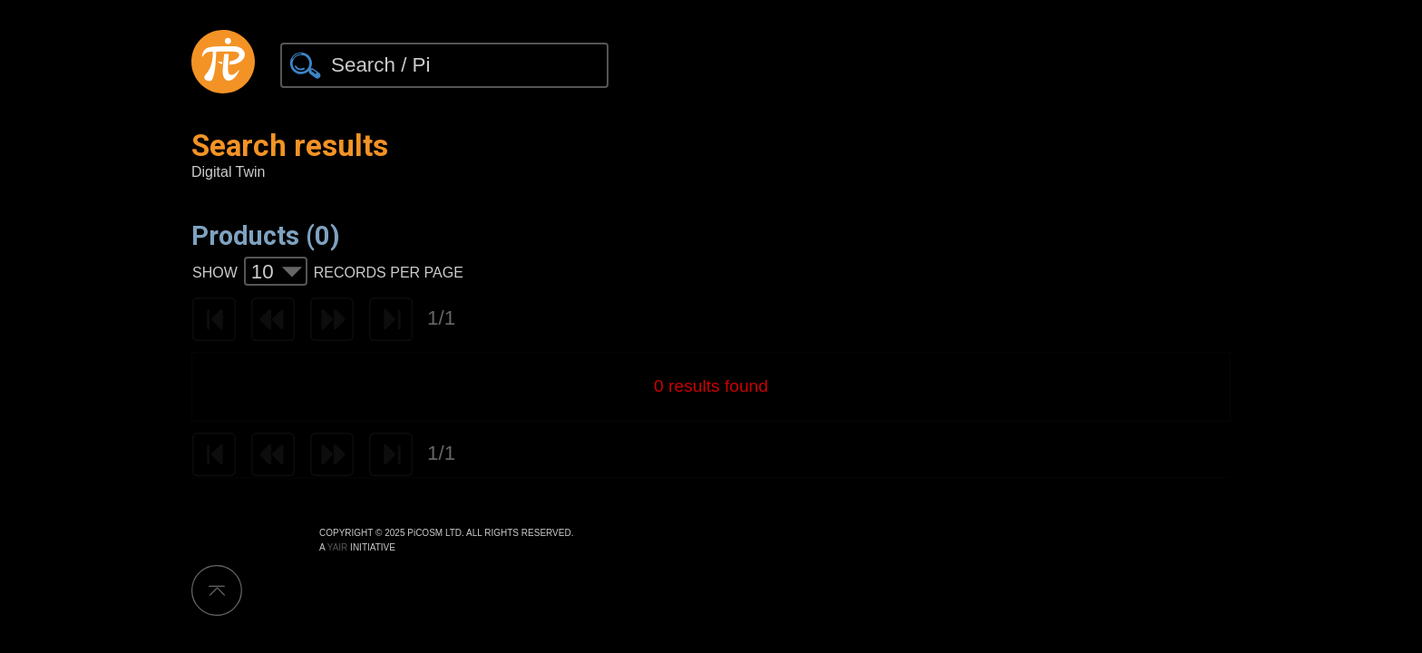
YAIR (337, 547)
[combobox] (275, 271)
